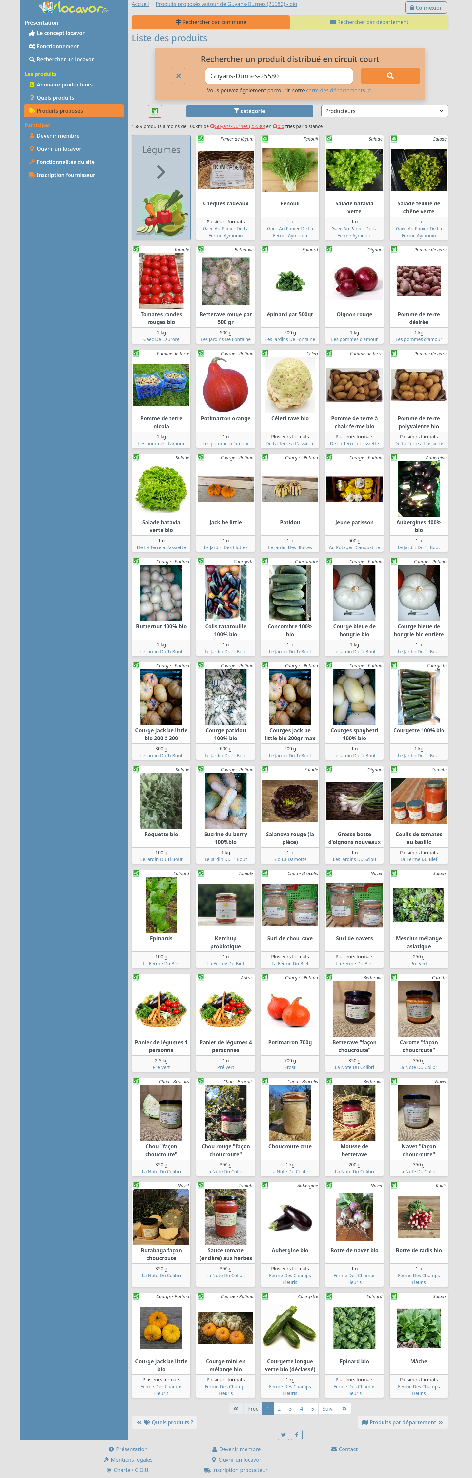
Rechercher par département (369, 22)
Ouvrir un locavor (55, 148)
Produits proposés (56, 110)
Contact (344, 1449)
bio (278, 126)
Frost (290, 1067)
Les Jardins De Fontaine (226, 339)
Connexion (426, 7)
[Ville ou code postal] (279, 76)
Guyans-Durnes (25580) (237, 126)
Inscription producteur (236, 1470)
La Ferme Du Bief (419, 859)
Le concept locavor (57, 33)
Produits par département (403, 1422)
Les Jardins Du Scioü (354, 859)
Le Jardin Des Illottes (226, 547)
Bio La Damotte (289, 859)
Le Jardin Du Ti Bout (419, 547)
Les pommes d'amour (354, 339)
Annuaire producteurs (61, 84)
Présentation (128, 1449)
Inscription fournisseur (62, 175)
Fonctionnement (54, 46)
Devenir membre (54, 135)
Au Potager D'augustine (354, 547)
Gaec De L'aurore (161, 339)
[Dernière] (344, 1408)
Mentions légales (128, 1459)
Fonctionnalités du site (62, 161)
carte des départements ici (338, 90)
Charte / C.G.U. (128, 1470)
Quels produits (51, 97)
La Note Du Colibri (354, 1067)
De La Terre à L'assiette (290, 443)
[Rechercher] (390, 76)
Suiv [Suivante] (328, 1408)
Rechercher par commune (211, 22)
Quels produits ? (164, 1422)
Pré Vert (418, 963)
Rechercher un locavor (61, 59)
